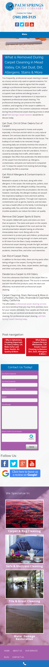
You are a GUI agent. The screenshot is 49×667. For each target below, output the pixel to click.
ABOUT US (17, 650)
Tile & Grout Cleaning (24, 601)
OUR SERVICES (31, 650)
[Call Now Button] (24, 663)
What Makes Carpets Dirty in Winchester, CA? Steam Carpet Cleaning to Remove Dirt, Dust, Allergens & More (37, 347)
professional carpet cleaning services (30, 304)
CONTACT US (18, 657)
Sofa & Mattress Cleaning (24, 566)
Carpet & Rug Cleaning (24, 531)
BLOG (6, 657)
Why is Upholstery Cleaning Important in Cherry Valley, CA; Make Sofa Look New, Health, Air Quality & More (13, 346)
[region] (24, 44)
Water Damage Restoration (24, 637)
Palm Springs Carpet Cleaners (19, 115)
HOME (7, 650)
